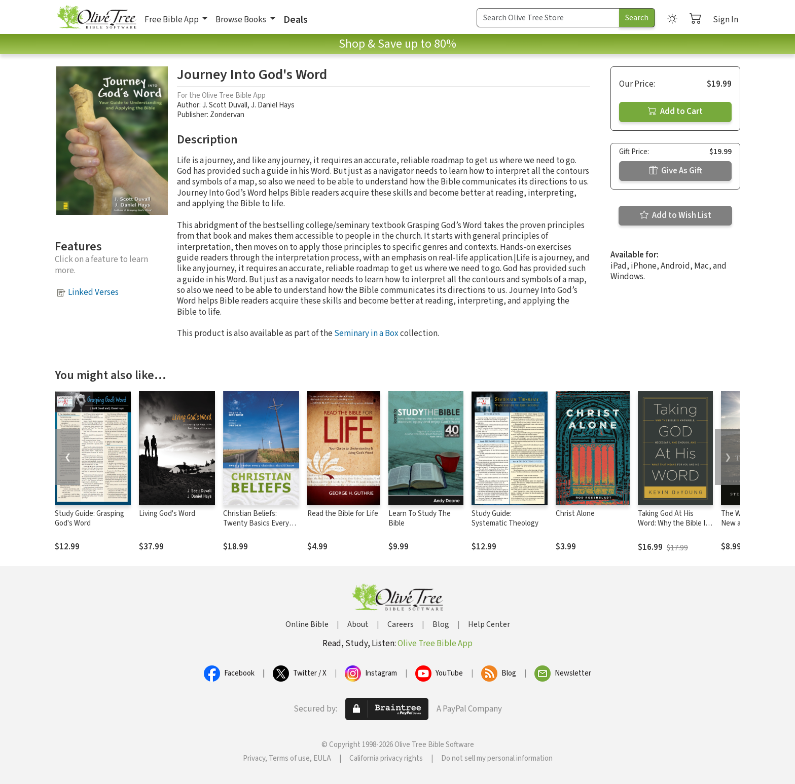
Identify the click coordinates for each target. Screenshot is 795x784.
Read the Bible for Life (342, 513)
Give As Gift (675, 171)
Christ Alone (575, 513)
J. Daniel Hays (273, 105)
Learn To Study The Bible (419, 518)
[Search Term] (548, 17)
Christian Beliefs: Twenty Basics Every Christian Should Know (259, 523)
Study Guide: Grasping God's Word (89, 518)
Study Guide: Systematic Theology (505, 518)
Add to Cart (675, 111)
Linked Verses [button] (93, 292)
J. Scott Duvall (224, 105)
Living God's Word (167, 513)
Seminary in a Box (366, 333)
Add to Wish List (675, 215)
